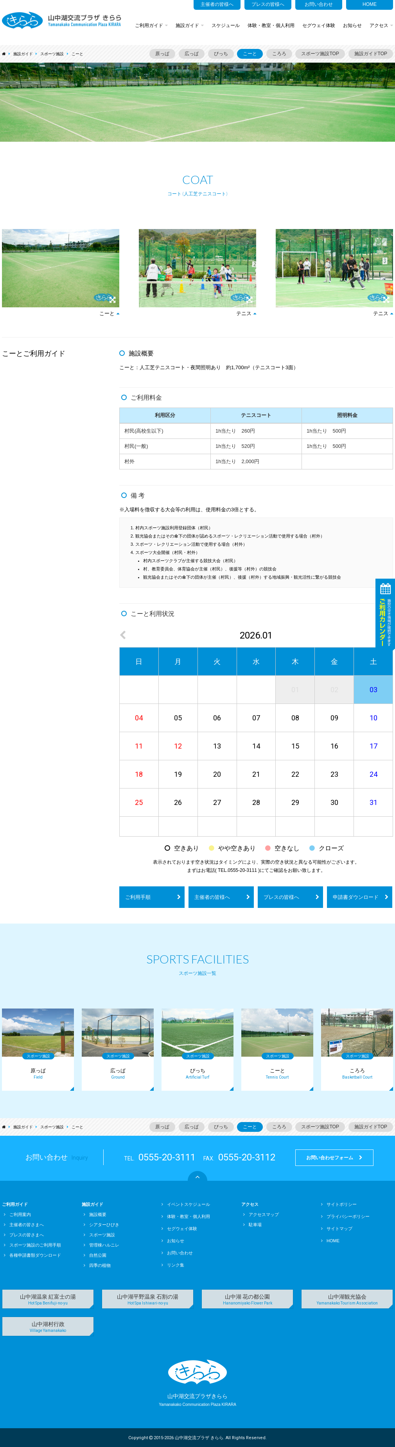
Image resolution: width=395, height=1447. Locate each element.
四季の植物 (97, 1265)
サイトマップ (336, 1228)
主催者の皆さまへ (24, 1224)
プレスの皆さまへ (24, 1234)
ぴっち (221, 53)
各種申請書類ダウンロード (32, 1255)
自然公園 (95, 1255)
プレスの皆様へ (267, 4)
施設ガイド (190, 25)
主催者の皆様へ (217, 4)
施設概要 (95, 1214)
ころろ (279, 53)
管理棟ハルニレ (101, 1245)
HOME (370, 4)
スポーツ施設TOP (320, 53)
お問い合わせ (319, 4)
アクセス (381, 25)
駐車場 (252, 1224)
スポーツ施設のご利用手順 (32, 1245)
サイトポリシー (339, 1204)
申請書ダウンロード (360, 897)
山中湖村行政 (47, 1327)
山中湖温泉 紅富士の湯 (47, 1300)
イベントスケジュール (186, 1204)
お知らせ (352, 25)
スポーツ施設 (52, 54)
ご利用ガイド (151, 25)
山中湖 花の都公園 (247, 1300)
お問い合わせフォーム (334, 1157)
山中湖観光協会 (347, 1300)
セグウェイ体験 (318, 25)
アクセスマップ (261, 1214)
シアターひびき (101, 1224)
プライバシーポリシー (345, 1216)
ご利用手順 (153, 897)
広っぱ (192, 53)
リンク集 (173, 1265)
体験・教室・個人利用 (271, 25)
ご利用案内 (17, 1214)
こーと (77, 54)
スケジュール (226, 25)
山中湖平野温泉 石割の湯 (147, 1300)
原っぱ (162, 53)
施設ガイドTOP (370, 53)
